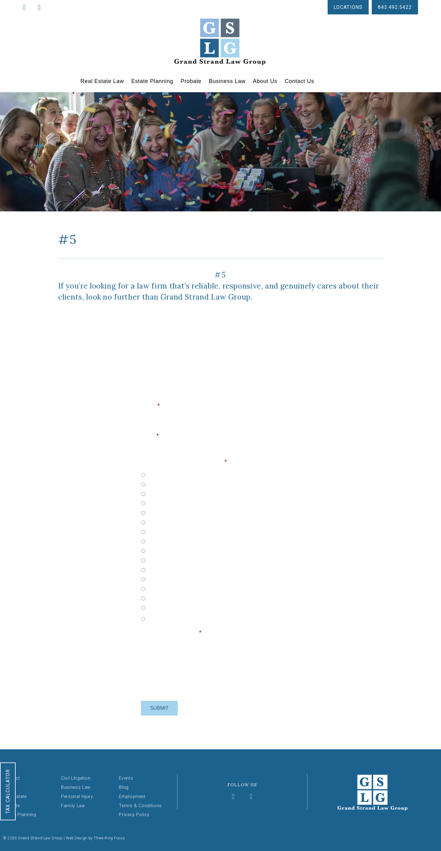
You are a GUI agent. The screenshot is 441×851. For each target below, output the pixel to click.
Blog (124, 787)
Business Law (227, 81)
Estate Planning (152, 81)
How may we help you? (171, 632)
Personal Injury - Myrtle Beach (179, 597)
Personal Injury (77, 796)
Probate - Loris (163, 531)
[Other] (186, 617)
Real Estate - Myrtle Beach (176, 483)
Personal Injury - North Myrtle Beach (186, 607)
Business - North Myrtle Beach (179, 578)
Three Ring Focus (109, 838)
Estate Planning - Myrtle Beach (180, 512)
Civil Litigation (75, 778)
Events (126, 778)
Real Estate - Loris (167, 474)
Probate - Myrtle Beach (172, 540)
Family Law (73, 805)
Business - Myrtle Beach (173, 569)
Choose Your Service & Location (184, 461)
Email (150, 436)
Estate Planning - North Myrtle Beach (187, 521)
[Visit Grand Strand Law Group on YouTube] (251, 797)
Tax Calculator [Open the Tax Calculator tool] (8, 791)
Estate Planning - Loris (171, 502)
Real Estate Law (102, 81)
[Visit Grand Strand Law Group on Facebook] (234, 797)
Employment (132, 796)
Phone (229, 436)
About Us (265, 81)
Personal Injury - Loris (170, 588)
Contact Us (299, 81)
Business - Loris (164, 559)
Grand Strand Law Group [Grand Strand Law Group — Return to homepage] (220, 41)
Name (150, 405)
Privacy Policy (134, 814)
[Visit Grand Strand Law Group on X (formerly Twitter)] (243, 797)
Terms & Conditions (140, 805)
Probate (191, 81)
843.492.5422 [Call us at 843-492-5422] (395, 7)
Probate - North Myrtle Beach (178, 550)
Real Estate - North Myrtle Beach (182, 493)
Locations (348, 7)
